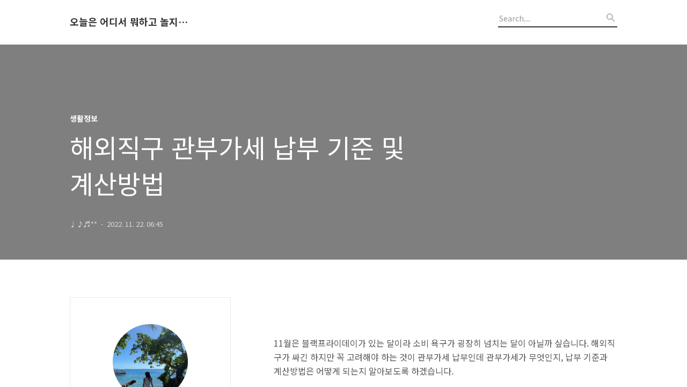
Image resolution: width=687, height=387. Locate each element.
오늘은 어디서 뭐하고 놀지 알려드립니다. (129, 22)
